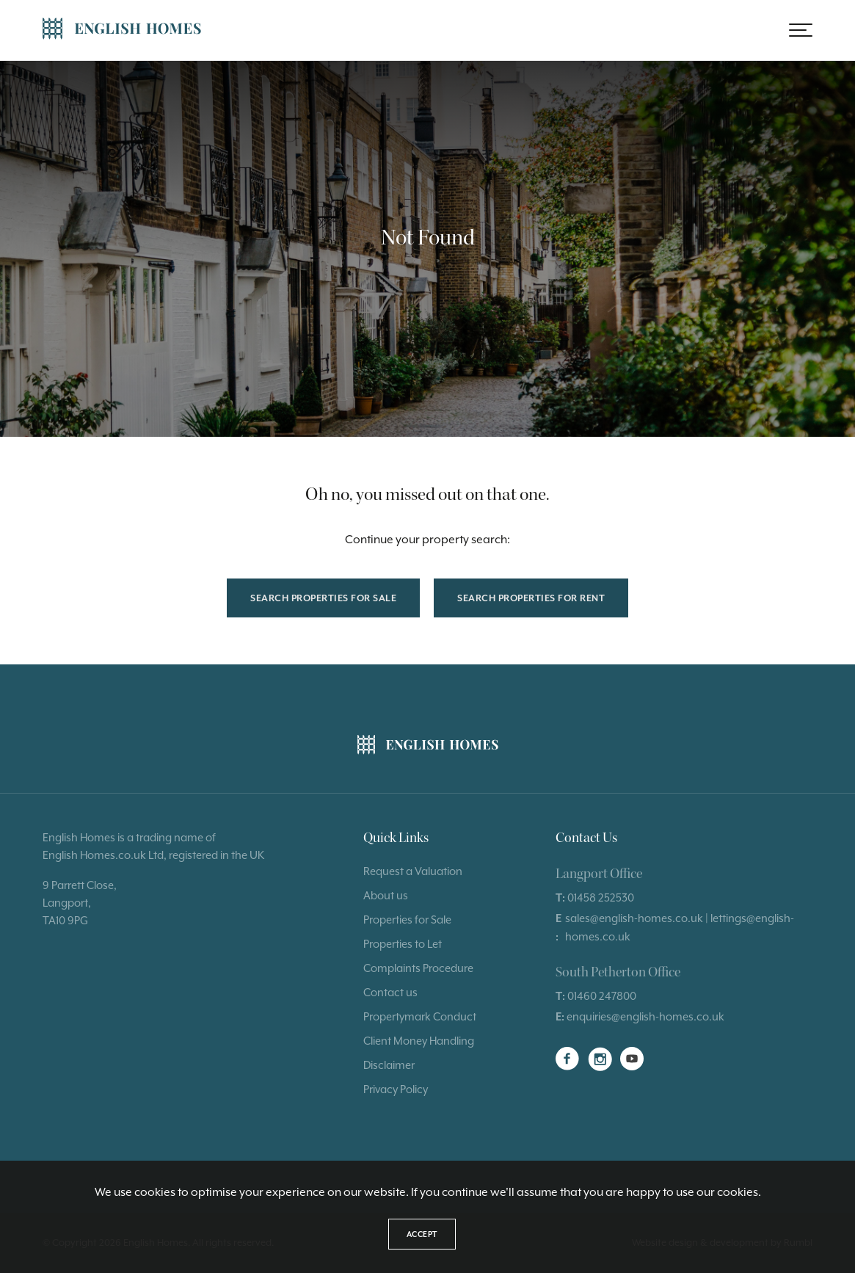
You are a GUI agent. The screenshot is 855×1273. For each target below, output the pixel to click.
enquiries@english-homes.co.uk (645, 1016)
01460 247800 (601, 996)
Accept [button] (422, 1234)
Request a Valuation (412, 871)
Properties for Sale (407, 919)
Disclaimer (389, 1065)
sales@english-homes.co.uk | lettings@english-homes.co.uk (679, 927)
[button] (800, 30)
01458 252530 (600, 897)
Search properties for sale (323, 597)
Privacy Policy (395, 1089)
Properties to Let (402, 943)
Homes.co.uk (113, 855)
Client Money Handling (418, 1040)
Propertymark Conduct (419, 1016)
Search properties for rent (531, 597)
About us (385, 895)
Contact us (390, 992)
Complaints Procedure (418, 968)
